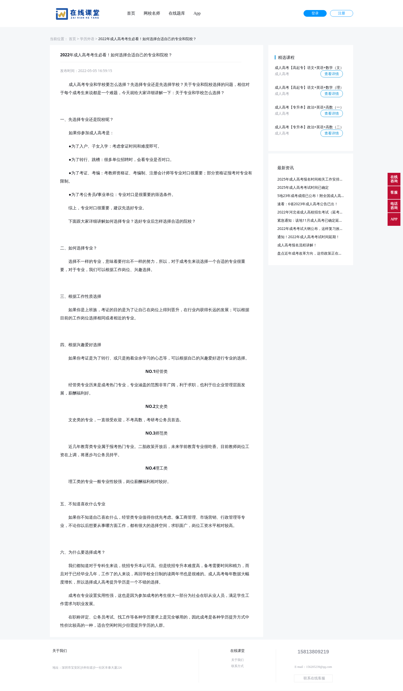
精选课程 (286, 57)
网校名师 (152, 13)
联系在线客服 (314, 678)
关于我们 (237, 660)
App (197, 13)
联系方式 (237, 666)
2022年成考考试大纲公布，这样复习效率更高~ (314, 228)
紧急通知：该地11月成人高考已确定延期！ (311, 220)
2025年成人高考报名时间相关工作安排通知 (312, 179)
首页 (131, 13)
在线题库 (177, 13)
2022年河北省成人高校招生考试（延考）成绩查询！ (319, 212)
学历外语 (87, 38)
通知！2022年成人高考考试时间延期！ (308, 236)
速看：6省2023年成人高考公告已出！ (307, 203)
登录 (315, 13)
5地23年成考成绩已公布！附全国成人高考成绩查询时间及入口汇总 (330, 195)
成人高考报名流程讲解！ (297, 245)
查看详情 (332, 73)
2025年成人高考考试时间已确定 (303, 187)
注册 (341, 13)
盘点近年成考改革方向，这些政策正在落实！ (313, 253)
